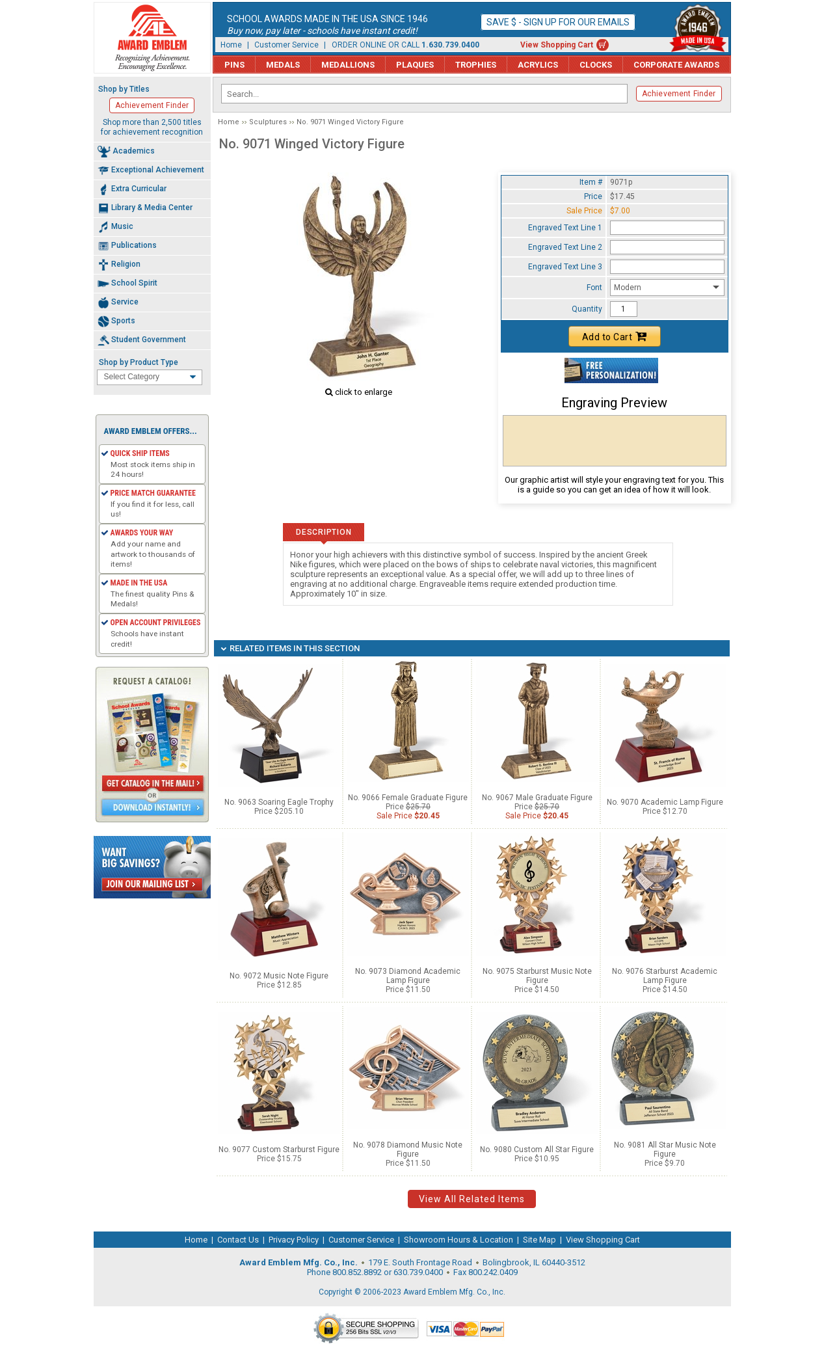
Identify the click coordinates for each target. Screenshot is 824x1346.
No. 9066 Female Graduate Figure (408, 797)
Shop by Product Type (138, 362)
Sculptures (268, 122)
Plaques (415, 65)
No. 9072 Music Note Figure (279, 975)
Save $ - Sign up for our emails (558, 22)
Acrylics (538, 65)
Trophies (475, 65)
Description (323, 532)
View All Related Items (472, 1199)
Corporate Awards (676, 65)
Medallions (348, 65)
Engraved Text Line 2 (565, 247)
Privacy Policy (294, 1240)
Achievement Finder (679, 93)
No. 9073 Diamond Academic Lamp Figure (407, 976)
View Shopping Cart (556, 44)
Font (594, 287)
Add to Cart (614, 336)
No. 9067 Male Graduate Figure (537, 797)
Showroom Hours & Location (458, 1240)
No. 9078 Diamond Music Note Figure (407, 1149)
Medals (283, 65)
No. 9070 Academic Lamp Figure (665, 802)
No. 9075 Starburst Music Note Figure (537, 976)
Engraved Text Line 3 (565, 266)
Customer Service (286, 44)
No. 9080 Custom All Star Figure (537, 1149)
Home (231, 44)
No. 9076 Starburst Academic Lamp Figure (664, 976)
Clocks (595, 65)
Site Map (539, 1240)
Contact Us (238, 1240)
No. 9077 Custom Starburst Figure (279, 1149)
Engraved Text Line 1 (565, 227)
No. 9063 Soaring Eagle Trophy (279, 802)
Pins (234, 65)
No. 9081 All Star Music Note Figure (665, 1149)
